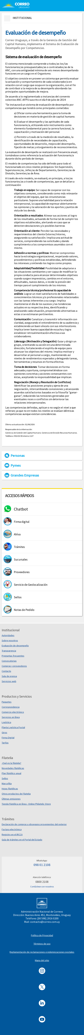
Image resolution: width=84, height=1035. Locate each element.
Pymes (16, 465)
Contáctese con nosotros (42, 886)
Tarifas (5, 742)
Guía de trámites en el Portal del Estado (22, 839)
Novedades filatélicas (13, 768)
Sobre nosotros (10, 640)
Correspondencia (11, 706)
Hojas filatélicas (10, 788)
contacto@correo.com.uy (45, 921)
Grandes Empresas (25, 475)
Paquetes (6, 701)
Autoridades (8, 635)
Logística (6, 722)
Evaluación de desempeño (15, 645)
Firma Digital (8, 737)
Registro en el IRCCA (12, 834)
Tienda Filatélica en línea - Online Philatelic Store (26, 803)
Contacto (6, 671)
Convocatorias (9, 660)
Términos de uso (42, 943)
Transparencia (9, 650)
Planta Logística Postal (13, 727)
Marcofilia (7, 783)
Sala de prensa (9, 676)
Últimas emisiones (11, 798)
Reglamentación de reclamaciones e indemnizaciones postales (42, 952)
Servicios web (9, 681)
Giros (4, 732)
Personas (18, 455)
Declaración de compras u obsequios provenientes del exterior (34, 824)
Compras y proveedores (14, 665)
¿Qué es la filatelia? (11, 763)
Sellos (5, 778)
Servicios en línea (11, 717)
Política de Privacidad (42, 935)
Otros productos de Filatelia (16, 793)
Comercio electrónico (13, 712)
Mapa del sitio (42, 960)
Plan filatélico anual (11, 773)
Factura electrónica (12, 829)
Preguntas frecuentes (13, 655)
